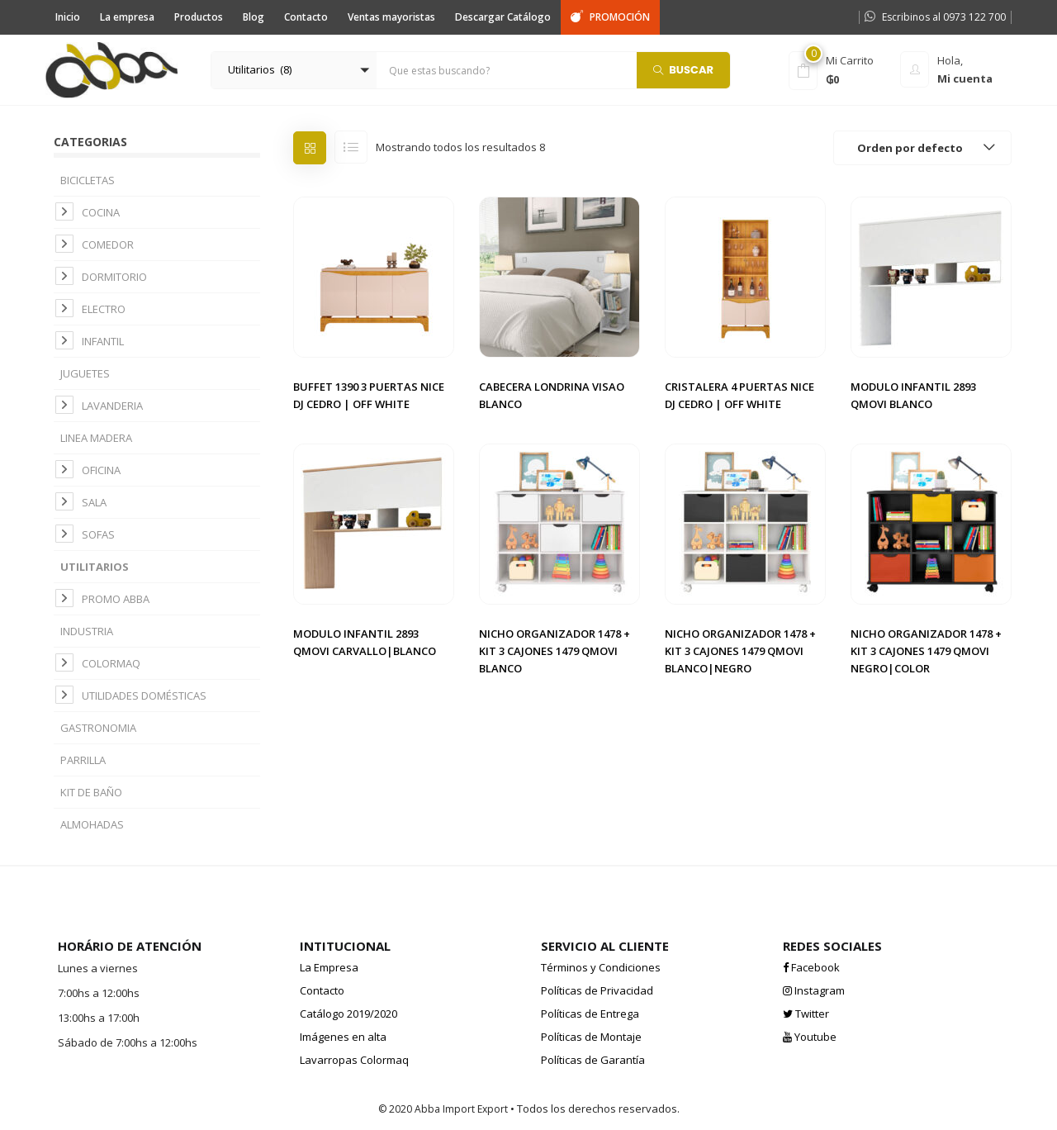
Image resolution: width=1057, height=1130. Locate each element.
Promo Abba (115, 598)
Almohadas (92, 824)
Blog (253, 17)
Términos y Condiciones (601, 967)
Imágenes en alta (343, 1036)
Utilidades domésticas (144, 695)
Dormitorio (114, 276)
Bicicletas (87, 180)
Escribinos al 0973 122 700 (935, 17)
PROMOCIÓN (610, 17)
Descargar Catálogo (503, 17)
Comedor (108, 244)
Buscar (683, 69)
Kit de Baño (91, 792)
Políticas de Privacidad (597, 990)
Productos (198, 17)
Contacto (306, 17)
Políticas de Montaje (591, 1036)
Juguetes (85, 373)
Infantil (103, 341)
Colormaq (111, 663)
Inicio (67, 17)
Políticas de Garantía (593, 1059)
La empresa (127, 17)
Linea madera (96, 437)
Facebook (811, 967)
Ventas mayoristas (391, 17)
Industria (86, 631)
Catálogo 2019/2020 (348, 1013)
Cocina (101, 212)
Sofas (98, 534)
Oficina (101, 470)
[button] (294, 70)
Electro (104, 308)
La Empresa (329, 967)
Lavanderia (112, 405)
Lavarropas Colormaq (354, 1059)
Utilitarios (94, 566)
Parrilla (83, 760)
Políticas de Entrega (590, 1013)
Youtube (810, 1036)
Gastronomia (98, 727)
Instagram (814, 990)
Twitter (806, 1013)
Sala (94, 502)
